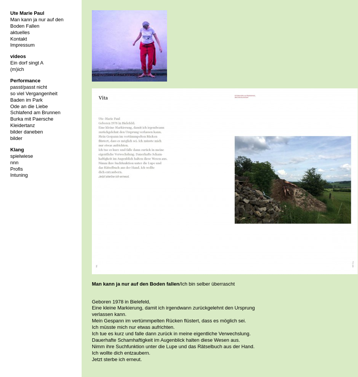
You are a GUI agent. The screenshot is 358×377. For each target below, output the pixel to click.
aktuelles (20, 32)
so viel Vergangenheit (33, 93)
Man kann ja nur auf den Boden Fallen (36, 23)
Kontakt (18, 39)
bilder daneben (26, 132)
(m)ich (17, 69)
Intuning (19, 175)
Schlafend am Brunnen (35, 112)
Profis (16, 169)
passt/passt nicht (28, 87)
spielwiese (21, 156)
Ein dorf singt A (26, 63)
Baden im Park (26, 100)
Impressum (22, 45)
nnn (14, 162)
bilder (16, 138)
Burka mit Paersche (31, 119)
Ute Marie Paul (27, 13)
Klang (17, 149)
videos (18, 56)
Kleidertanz (22, 125)
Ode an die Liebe (29, 106)
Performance (25, 80)
